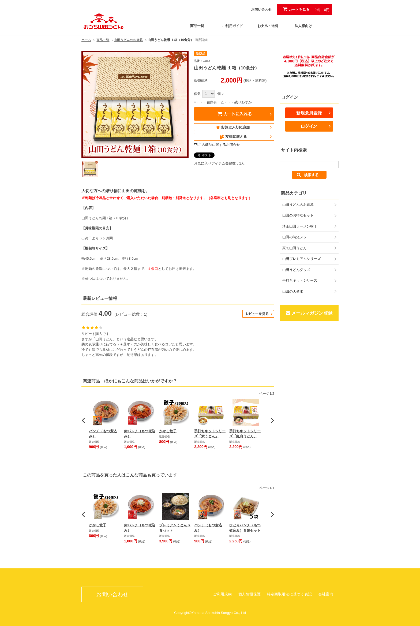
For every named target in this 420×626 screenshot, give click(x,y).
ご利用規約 (222, 594)
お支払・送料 (267, 26)
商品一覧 (197, 26)
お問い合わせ (261, 10)
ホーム (86, 40)
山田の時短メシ (294, 237)
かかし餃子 (168, 431)
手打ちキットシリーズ (299, 280)
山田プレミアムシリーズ (301, 259)
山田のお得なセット (298, 215)
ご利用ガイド (232, 26)
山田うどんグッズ (296, 270)
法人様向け (303, 26)
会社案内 (325, 594)
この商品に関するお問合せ (219, 145)
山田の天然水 (292, 291)
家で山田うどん (294, 248)
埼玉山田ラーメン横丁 (299, 226)
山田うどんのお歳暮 (128, 40)
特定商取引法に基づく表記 (289, 594)
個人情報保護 (249, 594)
